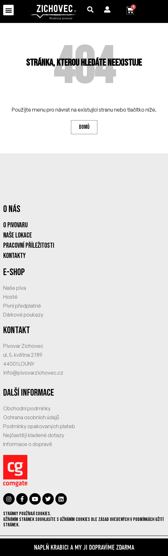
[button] (8, 10)
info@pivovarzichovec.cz (33, 372)
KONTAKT (16, 330)
